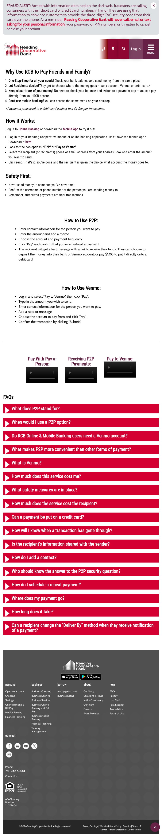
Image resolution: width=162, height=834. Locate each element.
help (112, 685)
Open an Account (14, 691)
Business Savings (40, 695)
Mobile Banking (13, 712)
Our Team (89, 704)
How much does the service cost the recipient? (54, 503)
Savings (9, 700)
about (87, 685)
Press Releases (91, 713)
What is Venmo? (26, 463)
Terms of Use (117, 713)
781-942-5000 (15, 771)
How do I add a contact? (34, 557)
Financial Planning (15, 716)
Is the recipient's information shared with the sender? (60, 544)
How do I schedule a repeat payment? (46, 584)
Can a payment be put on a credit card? (48, 517)
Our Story (89, 691)
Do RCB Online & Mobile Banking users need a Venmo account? (69, 436)
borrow (61, 685)
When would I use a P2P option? (41, 422)
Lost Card (115, 700)
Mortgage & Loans (67, 691)
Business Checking (41, 691)
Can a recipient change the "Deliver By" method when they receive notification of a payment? (83, 628)
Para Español (117, 704)
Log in (136, 49)
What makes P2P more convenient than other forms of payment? (71, 449)
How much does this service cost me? (46, 476)
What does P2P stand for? (35, 408)
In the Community (94, 700)
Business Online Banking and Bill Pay (40, 708)
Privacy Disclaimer (117, 829)
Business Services (40, 700)
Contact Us (11, 776)
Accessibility (116, 709)
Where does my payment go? (38, 598)
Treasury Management (38, 729)
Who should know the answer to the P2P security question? (66, 571)
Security (127, 826)
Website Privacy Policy (110, 826)
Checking (10, 695)
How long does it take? (32, 611)
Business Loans (65, 695)
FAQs (112, 691)
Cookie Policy (134, 829)
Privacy (113, 695)
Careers (88, 709)
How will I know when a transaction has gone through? (62, 530)
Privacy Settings (90, 826)
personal (10, 685)
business (36, 685)
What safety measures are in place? (44, 490)
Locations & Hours (93, 695)
